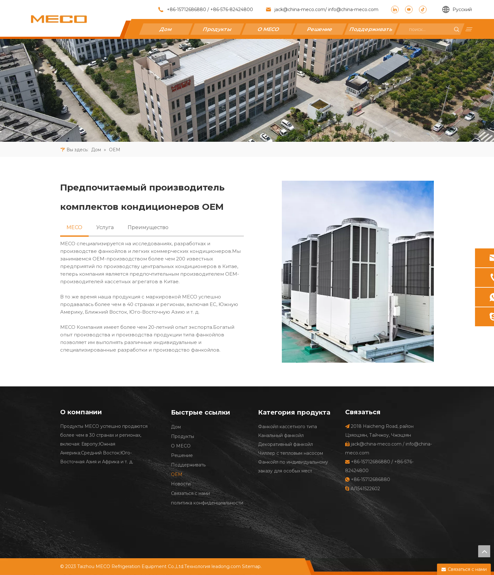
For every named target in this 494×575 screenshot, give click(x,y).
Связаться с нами (190, 493)
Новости (181, 484)
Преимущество (148, 227)
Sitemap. (252, 566)
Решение (319, 29)
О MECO (268, 29)
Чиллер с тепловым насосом (290, 453)
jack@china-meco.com (300, 9)
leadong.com (226, 566)
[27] (247, 90)
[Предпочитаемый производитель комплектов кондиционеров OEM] (358, 272)
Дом (166, 29)
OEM (176, 474)
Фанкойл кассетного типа (287, 426)
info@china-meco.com (352, 9)
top (484, 551)
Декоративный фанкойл (285, 444)
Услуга (105, 227)
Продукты (217, 29)
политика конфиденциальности (207, 503)
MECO (74, 227)
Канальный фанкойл (281, 435)
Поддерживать (371, 29)
